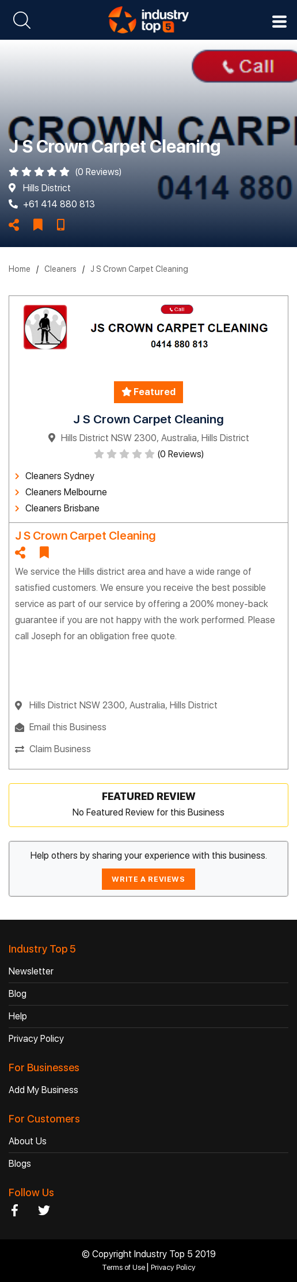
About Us (28, 1141)
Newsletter (31, 971)
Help (18, 1016)
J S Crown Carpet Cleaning (139, 269)
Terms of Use (124, 1267)
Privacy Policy (36, 1038)
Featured (148, 391)
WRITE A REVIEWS (148, 879)
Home (20, 269)
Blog (17, 993)
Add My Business (43, 1089)
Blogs (20, 1163)
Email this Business (67, 727)
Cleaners (60, 269)
